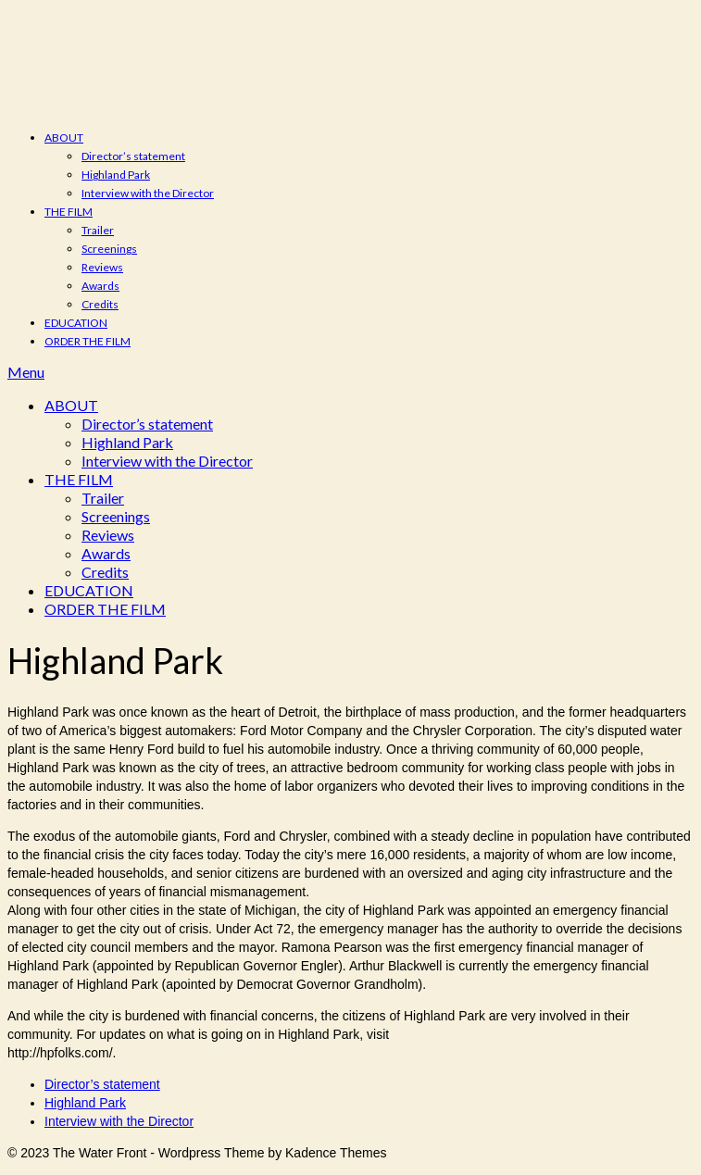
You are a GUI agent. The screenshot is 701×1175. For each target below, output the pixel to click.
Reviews (102, 267)
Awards (100, 286)
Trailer (97, 230)
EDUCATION (75, 323)
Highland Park (115, 174)
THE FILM (68, 212)
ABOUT (63, 137)
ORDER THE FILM (87, 341)
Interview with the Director (147, 193)
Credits (100, 304)
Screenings (109, 249)
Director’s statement (133, 156)
